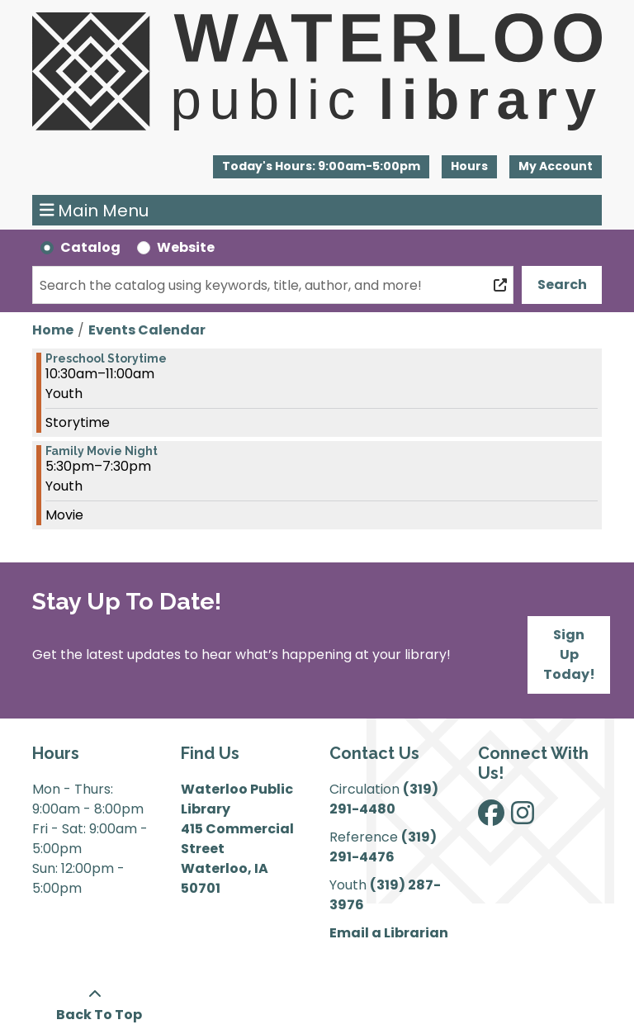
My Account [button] (555, 166)
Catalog (90, 247)
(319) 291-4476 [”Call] (383, 847)
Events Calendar (147, 329)
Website (186, 247)
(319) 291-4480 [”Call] (383, 799)
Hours (469, 166)
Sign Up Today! (569, 654)
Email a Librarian (388, 932)
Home (52, 329)
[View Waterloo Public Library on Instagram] (522, 818)
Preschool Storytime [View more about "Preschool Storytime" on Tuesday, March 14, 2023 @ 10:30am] (106, 358)
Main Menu (94, 210)
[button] (321, 166)
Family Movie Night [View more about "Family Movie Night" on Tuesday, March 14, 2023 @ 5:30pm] (101, 451)
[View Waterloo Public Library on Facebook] (491, 818)
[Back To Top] (94, 1005)
